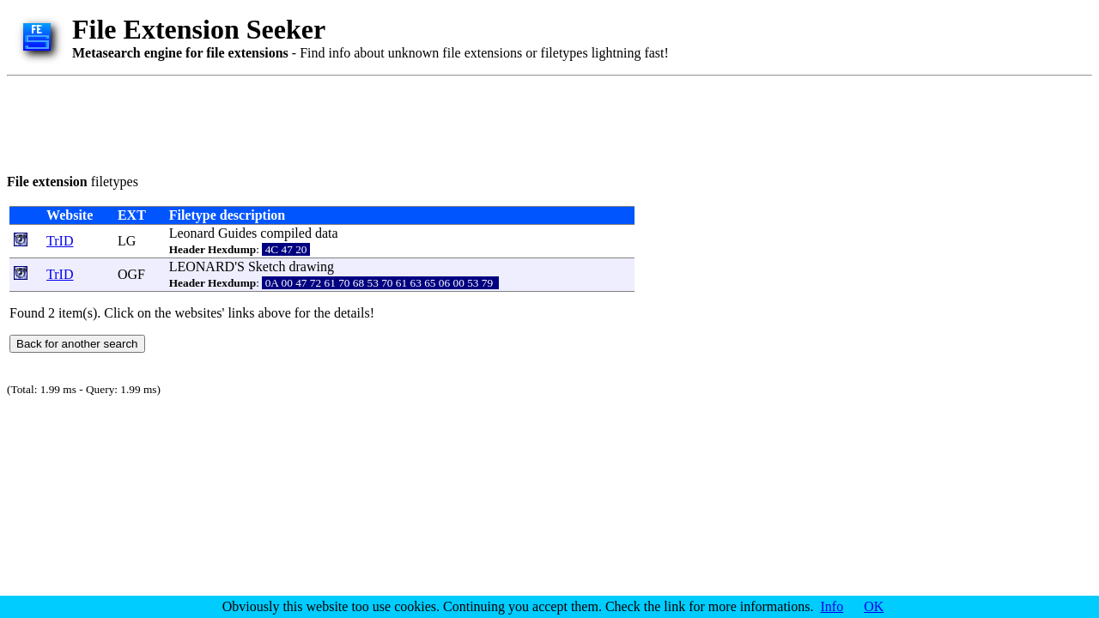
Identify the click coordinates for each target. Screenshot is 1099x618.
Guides (237, 233)
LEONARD (201, 266)
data (326, 233)
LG (127, 240)
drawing (310, 266)
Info (832, 606)
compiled (286, 233)
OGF (131, 274)
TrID (59, 240)
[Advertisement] (319, 122)
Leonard (192, 233)
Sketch (267, 266)
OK (873, 606)
